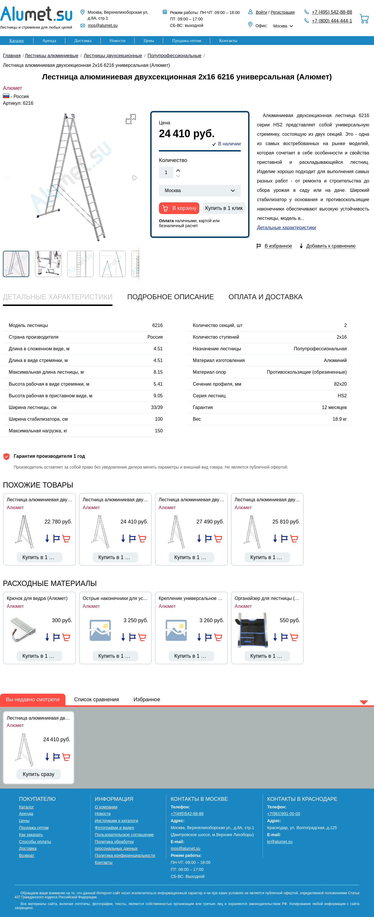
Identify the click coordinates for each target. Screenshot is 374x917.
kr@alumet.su (280, 841)
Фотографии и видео (114, 827)
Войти (261, 12)
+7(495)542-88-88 (187, 813)
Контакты (228, 40)
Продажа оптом (186, 40)
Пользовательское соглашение (124, 834)
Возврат (26, 855)
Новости (117, 40)
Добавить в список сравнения (47, 539)
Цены (148, 40)
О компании (106, 807)
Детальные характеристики (286, 227)
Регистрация (283, 12)
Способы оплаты (35, 841)
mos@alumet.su (102, 25)
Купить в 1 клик (224, 208)
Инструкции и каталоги (116, 820)
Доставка (82, 40)
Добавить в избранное (56, 539)
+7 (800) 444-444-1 (332, 20)
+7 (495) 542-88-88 (332, 12)
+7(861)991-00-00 (283, 813)
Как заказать (31, 834)
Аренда (49, 40)
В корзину (183, 208)
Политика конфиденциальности (125, 855)
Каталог (16, 40)
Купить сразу (38, 774)
